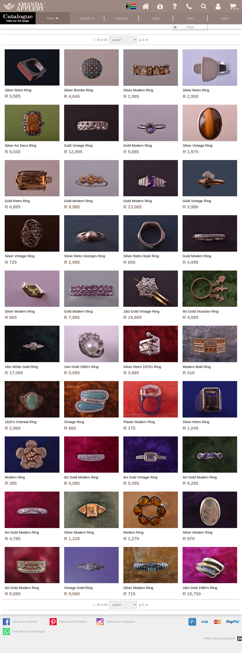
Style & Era (87, 18)
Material (121, 18)
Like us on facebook (24, 621)
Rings (190, 27)
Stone (224, 18)
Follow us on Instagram (120, 621)
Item (190, 18)
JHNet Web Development (219, 638)
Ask (174, 6)
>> (146, 40)
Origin (156, 18)
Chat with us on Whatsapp (28, 631)
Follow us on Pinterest (73, 621)
